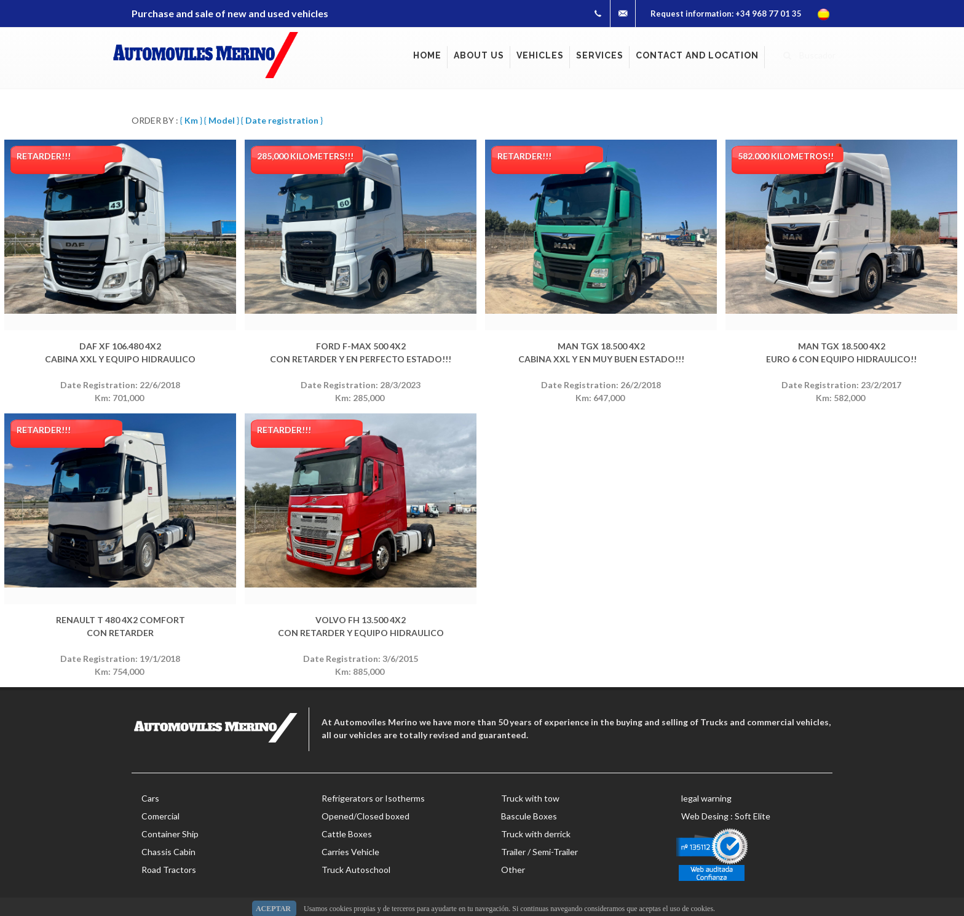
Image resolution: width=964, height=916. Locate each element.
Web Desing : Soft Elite (725, 816)
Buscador (809, 53)
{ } (191, 120)
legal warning (706, 798)
